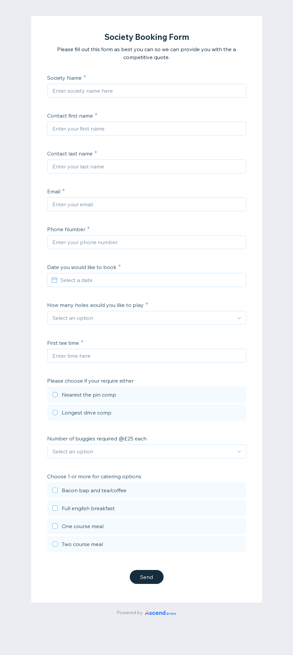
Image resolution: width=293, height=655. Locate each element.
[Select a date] (150, 280)
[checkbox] (146, 491)
